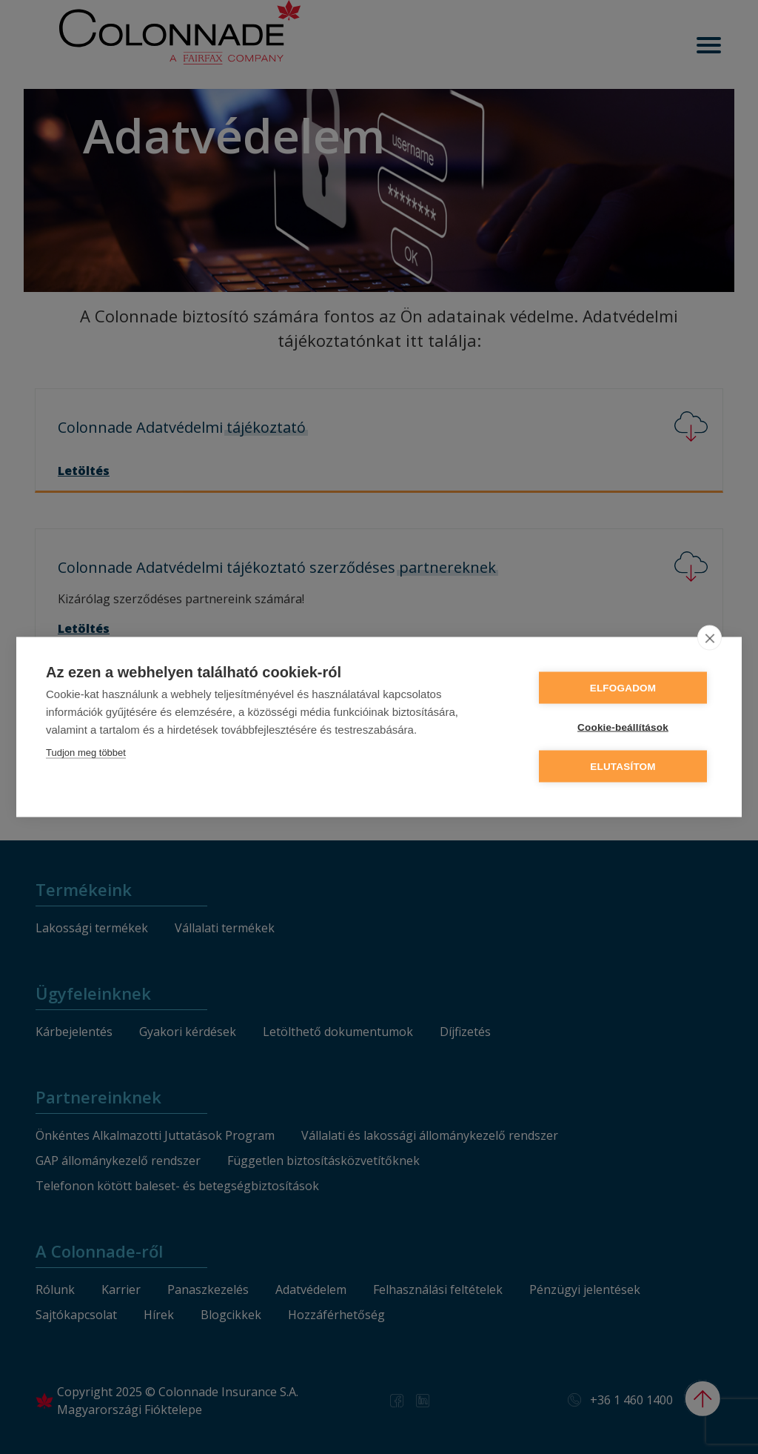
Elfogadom (623, 688)
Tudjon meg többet (86, 752)
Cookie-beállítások (622, 727)
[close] (709, 638)
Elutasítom (623, 766)
